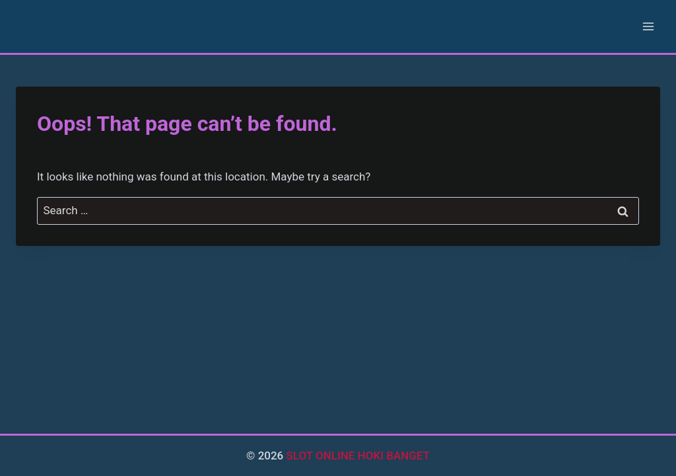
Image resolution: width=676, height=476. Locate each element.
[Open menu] (648, 26)
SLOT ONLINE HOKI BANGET (358, 455)
